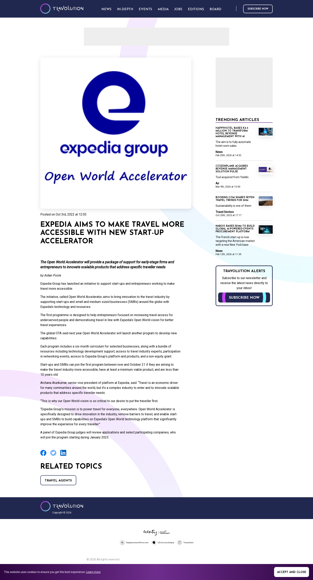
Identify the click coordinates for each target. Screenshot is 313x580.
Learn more (93, 572)
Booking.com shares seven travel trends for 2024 (235, 199)
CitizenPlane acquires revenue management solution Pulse (232, 169)
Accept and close (291, 572)
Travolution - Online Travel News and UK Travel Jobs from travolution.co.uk (61, 506)
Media (163, 9)
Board (215, 9)
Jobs (178, 9)
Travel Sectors (225, 212)
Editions (196, 9)
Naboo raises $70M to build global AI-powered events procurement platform (235, 229)
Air (217, 183)
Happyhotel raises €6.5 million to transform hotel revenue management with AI (232, 132)
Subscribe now (258, 9)
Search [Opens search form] (232, 8)
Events (145, 9)
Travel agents (58, 480)
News (219, 152)
